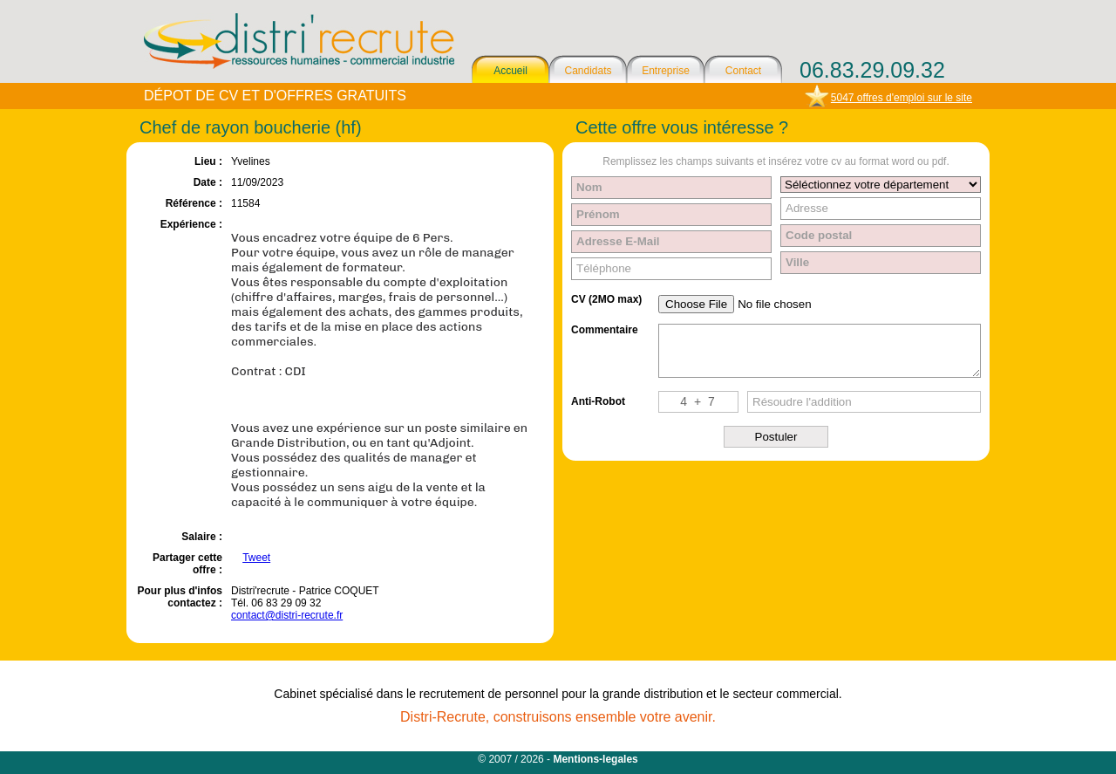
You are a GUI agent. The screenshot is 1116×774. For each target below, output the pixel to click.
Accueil (510, 71)
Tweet (256, 557)
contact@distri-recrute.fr (287, 615)
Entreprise (666, 71)
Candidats (587, 71)
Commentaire (604, 330)
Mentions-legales (595, 759)
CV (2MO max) (606, 299)
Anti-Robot (598, 401)
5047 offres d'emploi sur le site (901, 98)
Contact (743, 71)
